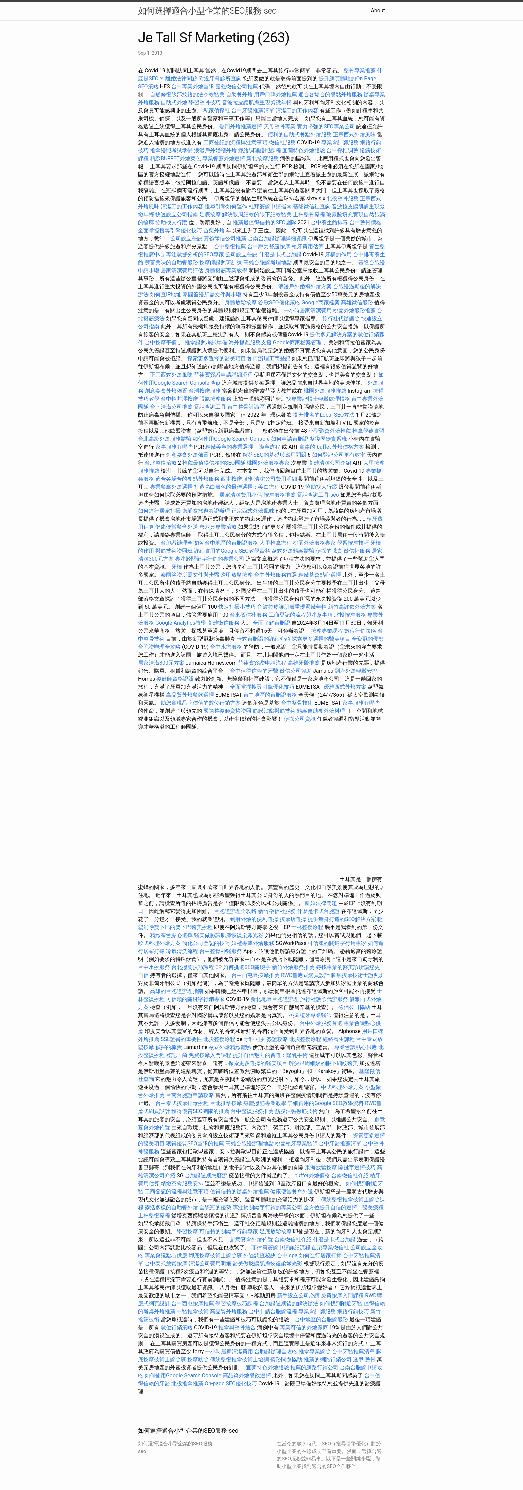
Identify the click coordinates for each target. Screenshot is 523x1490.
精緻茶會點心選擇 (319, 575)
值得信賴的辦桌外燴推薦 (239, 1191)
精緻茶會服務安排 (182, 1183)
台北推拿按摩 (226, 1103)
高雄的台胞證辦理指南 (176, 991)
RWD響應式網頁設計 (305, 975)
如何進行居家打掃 (159, 511)
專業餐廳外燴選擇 (224, 158)
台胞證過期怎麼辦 (206, 1175)
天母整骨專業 (280, 126)
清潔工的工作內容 (297, 110)
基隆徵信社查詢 (311, 206)
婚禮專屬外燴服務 (253, 943)
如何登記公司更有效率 (338, 455)
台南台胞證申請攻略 (190, 1095)
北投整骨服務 (343, 198)
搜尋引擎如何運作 (226, 206)
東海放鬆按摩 (321, 1167)
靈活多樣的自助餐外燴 (171, 1207)
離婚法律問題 (181, 78)
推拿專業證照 (315, 1351)
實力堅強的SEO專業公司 (326, 126)
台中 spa (287, 1255)
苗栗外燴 (214, 230)
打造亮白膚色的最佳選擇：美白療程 (237, 487)
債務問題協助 (286, 1359)
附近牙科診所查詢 (220, 78)
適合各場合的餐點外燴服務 (330, 94)
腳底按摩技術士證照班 (357, 975)
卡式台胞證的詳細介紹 (263, 639)
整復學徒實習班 (329, 439)
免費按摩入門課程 (211, 1055)
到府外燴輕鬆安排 (356, 671)
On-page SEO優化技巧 (231, 1383)
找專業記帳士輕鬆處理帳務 (318, 399)
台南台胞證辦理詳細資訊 (277, 238)
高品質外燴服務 (228, 1311)
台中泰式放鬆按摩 (167, 1263)
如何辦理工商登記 (268, 358)
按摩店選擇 (294, 919)
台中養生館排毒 (329, 222)
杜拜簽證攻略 (272, 1039)
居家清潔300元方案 (161, 663)
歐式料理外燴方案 (160, 943)
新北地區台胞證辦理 (274, 999)
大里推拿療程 (276, 543)
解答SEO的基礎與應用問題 (274, 455)
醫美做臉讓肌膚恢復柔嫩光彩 (229, 935)
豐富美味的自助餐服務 (171, 262)
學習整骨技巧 (205, 102)
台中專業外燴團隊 (193, 86)
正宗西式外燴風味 (355, 134)
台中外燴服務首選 (275, 575)
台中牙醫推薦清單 (252, 110)
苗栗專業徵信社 (330, 1247)
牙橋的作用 (338, 254)
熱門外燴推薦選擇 (241, 126)
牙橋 (176, 567)
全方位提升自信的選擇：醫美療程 (344, 1207)
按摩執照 (198, 1359)
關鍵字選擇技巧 (357, 1167)
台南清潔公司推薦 (171, 407)
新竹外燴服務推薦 (294, 967)
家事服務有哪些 (174, 447)
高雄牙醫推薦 (304, 663)
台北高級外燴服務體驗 (165, 439)
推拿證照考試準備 (172, 150)
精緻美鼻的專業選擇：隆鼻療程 (242, 447)
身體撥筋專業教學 (227, 270)
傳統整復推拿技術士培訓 (240, 1359)
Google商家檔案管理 (297, 342)
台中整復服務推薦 (253, 1111)
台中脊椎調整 (343, 150)
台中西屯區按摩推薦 (255, 975)
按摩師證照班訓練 (221, 262)
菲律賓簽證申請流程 (262, 663)
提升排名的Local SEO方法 (323, 415)
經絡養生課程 (339, 1039)
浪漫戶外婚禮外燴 (215, 150)
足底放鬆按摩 (276, 1231)
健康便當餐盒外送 (176, 527)
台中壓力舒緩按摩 (269, 246)
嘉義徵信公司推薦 (236, 86)
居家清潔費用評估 (182, 270)
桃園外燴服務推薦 (355, 310)
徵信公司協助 (296, 671)
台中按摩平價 (161, 342)
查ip (215, 383)
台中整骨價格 (365, 222)
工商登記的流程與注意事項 (235, 142)
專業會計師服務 (340, 142)
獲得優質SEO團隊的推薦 (200, 1111)
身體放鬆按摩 (241, 302)
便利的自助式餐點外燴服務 (300, 134)
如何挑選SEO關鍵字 (247, 967)
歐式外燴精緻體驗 (293, 551)
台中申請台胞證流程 (273, 1311)
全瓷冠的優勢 (368, 639)
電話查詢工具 (210, 407)
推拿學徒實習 (368, 431)
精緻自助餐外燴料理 (321, 711)
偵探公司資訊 (300, 719)
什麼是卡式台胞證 (280, 254)
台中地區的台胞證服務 (231, 543)
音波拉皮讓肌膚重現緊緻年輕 (257, 102)
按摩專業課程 (327, 631)
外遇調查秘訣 (259, 1255)
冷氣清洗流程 (182, 951)
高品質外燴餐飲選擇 (190, 695)
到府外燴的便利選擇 (255, 919)
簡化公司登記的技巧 (206, 943)
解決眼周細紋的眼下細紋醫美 (257, 214)
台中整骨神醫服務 (221, 951)
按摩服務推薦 (280, 495)
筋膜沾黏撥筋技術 (274, 711)
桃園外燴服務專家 (268, 463)
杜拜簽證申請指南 (270, 206)
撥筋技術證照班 (174, 551)
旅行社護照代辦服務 (324, 999)
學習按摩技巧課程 (237, 1303)
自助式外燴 (174, 102)
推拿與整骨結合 (237, 1327)
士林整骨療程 (309, 214)
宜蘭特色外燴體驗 (303, 150)
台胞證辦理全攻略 (182, 543)
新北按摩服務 (263, 158)
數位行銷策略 (360, 631)
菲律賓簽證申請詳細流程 (223, 374)
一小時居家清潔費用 (308, 310)
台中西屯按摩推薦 (193, 1303)
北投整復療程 (219, 1039)
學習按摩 (187, 1231)
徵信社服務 (282, 142)
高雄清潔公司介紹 (329, 463)
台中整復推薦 (230, 246)
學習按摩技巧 (353, 543)
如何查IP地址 (165, 294)
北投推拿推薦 (187, 1383)
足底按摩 (210, 214)
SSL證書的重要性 (181, 1039)
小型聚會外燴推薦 (329, 431)
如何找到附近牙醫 (341, 1303)
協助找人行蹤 (171, 222)
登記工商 (176, 1055)
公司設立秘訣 (186, 238)
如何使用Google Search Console (231, 439)
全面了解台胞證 (271, 623)
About (378, 10)
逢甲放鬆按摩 (237, 575)
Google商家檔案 (321, 302)
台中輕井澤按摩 (179, 399)
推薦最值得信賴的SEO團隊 (264, 222)
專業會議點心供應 (355, 1047)
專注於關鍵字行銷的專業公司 (209, 559)
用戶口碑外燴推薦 (276, 94)
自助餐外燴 (239, 94)
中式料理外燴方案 (343, 1087)
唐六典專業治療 (218, 527)
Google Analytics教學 (180, 623)
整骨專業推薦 (360, 70)
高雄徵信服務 (357, 302)
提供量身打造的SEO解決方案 (342, 919)
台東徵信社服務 (248, 615)
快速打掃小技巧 (237, 607)
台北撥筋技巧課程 (193, 967)
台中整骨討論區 (246, 407)
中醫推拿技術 (193, 1311)
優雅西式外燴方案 (345, 687)
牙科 (249, 1039)
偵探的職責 (329, 551)
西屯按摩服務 (237, 479)
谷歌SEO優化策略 (279, 302)
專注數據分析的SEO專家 (195, 254)
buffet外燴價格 (312, 1175)
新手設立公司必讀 (298, 1295)
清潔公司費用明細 (275, 479)
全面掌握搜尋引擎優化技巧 (170, 230)
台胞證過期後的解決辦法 (288, 1303)
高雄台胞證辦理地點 (267, 262)
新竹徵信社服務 (277, 911)
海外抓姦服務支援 (250, 342)
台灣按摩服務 (205, 391)
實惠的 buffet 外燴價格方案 (331, 447)
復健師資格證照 (175, 679)
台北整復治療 (161, 463)
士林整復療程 (307, 927)
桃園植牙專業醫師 (310, 1015)
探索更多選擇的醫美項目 (216, 358)
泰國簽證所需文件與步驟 (212, 294)
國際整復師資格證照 (228, 711)
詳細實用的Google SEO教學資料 (232, 551)
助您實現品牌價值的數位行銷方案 (201, 703)
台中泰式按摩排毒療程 (182, 1103)
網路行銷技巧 (353, 1311)
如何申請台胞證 (289, 439)
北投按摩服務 (350, 615)
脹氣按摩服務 (216, 399)
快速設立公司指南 (176, 214)
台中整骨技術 (297, 703)
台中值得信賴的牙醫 (254, 671)
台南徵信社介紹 (350, 1175)
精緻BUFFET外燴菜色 (176, 158)
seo (334, 495)
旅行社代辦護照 (341, 318)
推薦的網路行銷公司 (328, 1359)
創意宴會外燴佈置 (166, 391)
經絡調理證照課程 (259, 150)
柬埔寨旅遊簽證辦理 (206, 511)
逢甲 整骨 (364, 1359)
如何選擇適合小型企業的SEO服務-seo (207, 11)
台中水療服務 (226, 647)
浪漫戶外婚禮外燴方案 (305, 286)
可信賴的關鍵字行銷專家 (337, 943)
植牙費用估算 (308, 246)
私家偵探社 (216, 110)
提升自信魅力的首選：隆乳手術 (270, 1055)
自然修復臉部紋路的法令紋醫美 (187, 94)
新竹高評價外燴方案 (352, 607)
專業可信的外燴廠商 (304, 1327)
